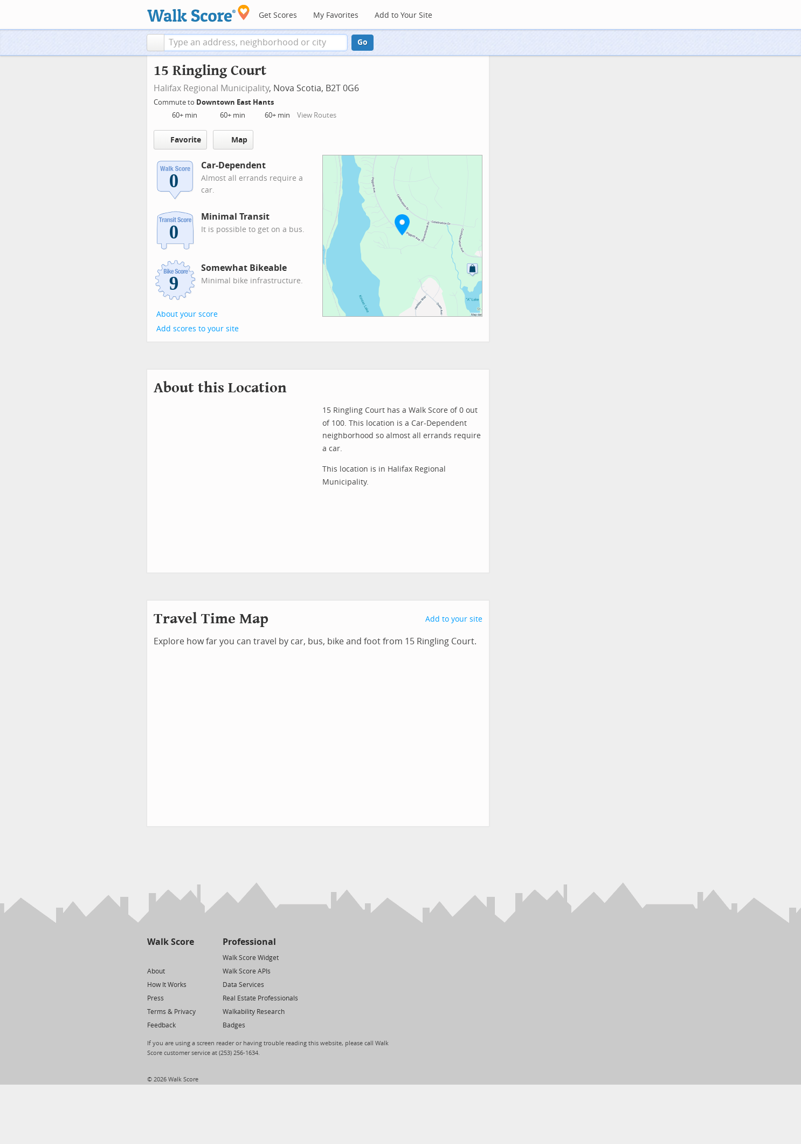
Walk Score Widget (251, 958)
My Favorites (335, 15)
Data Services (243, 985)
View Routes (316, 115)
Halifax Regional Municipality (211, 88)
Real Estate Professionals (260, 998)
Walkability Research (254, 1012)
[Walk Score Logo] (198, 13)
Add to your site (453, 619)
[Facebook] (170, 957)
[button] (155, 42)
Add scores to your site (197, 328)
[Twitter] (153, 957)
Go (362, 42)
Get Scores (278, 15)
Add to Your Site (403, 15)
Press (155, 998)
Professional (249, 942)
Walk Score (170, 942)
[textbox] (256, 42)
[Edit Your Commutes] (280, 101)
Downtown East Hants (235, 102)
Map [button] (233, 140)
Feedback (161, 1025)
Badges (234, 1025)
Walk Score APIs (247, 971)
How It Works (167, 985)
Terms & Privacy (171, 1012)
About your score (187, 314)
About (156, 971)
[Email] (187, 957)
